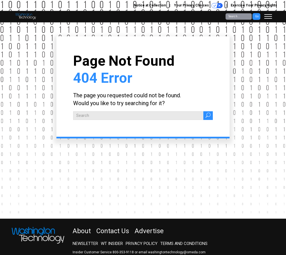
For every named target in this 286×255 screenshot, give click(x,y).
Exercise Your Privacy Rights (254, 5)
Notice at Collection (150, 5)
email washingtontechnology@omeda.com (172, 252)
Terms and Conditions (184, 243)
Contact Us (112, 231)
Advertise (149, 231)
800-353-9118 (123, 252)
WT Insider (112, 243)
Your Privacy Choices (198, 5)
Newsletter (85, 243)
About (82, 231)
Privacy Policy (142, 243)
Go (257, 16)
